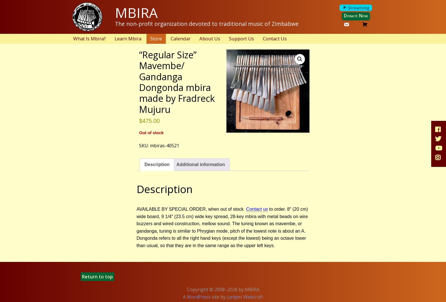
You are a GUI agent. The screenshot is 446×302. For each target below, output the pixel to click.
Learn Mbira (128, 38)
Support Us (241, 38)
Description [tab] (157, 164)
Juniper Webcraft (245, 297)
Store (156, 38)
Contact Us (275, 38)
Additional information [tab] (200, 164)
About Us (209, 38)
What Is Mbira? (89, 38)
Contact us (257, 209)
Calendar (181, 38)
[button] (300, 59)
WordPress (198, 297)
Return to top (97, 277)
